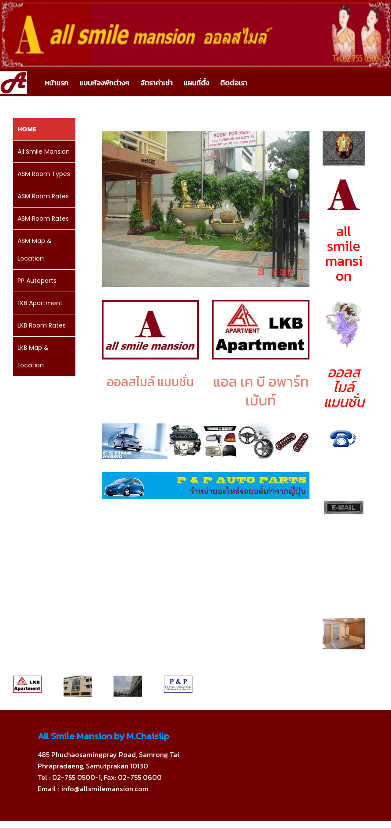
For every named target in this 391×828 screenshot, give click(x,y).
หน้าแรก (56, 83)
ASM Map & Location (35, 249)
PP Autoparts (37, 280)
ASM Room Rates (43, 196)
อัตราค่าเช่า (156, 83)
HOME (27, 129)
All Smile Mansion (44, 151)
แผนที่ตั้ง (196, 83)
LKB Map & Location (33, 356)
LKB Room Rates (42, 325)
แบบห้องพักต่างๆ (104, 83)
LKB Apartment (40, 303)
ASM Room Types (44, 173)
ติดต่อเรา (233, 83)
